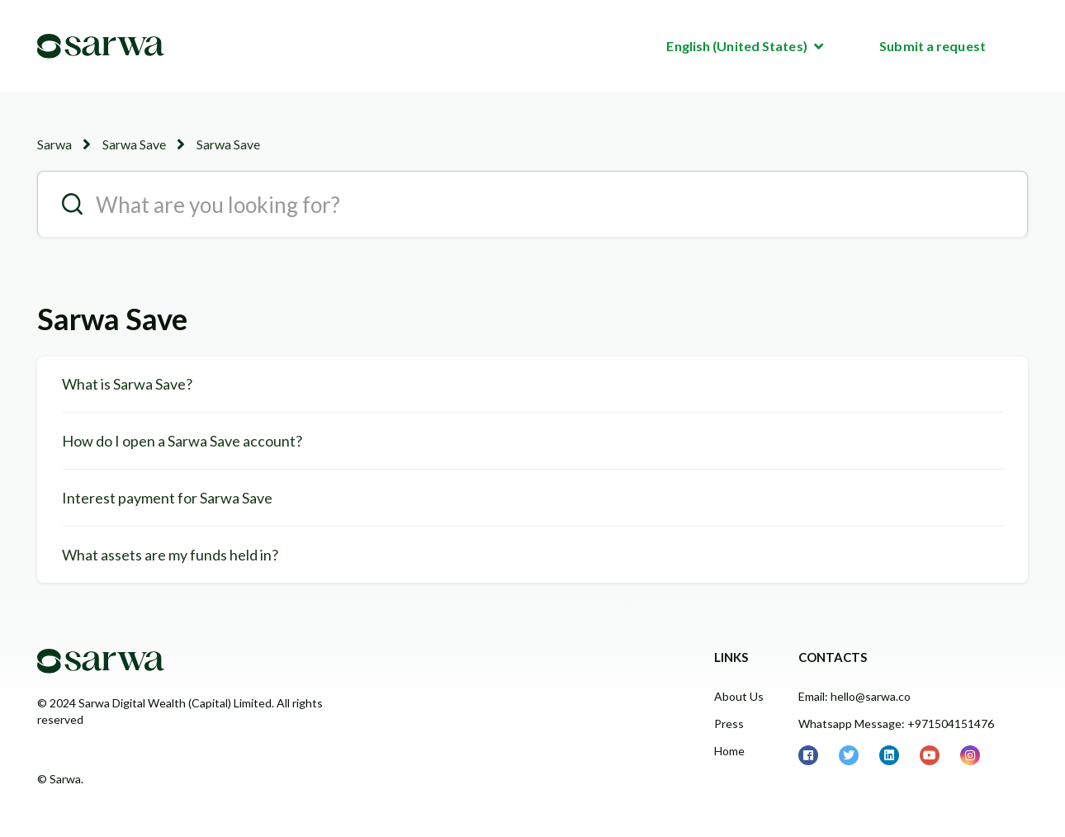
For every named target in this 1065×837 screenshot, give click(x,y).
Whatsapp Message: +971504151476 (896, 723)
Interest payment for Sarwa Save (167, 498)
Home (729, 751)
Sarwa (54, 144)
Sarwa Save (134, 144)
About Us (739, 696)
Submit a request (932, 46)
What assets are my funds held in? (170, 555)
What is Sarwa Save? (127, 384)
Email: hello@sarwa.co (854, 696)
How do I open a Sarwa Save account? (182, 441)
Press (729, 723)
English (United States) (737, 46)
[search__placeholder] (532, 204)
